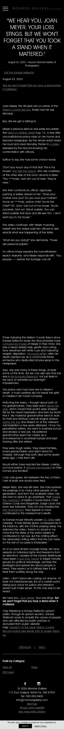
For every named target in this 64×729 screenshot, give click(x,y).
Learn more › (40, 726)
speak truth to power (39, 631)
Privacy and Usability (32, 707)
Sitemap (32, 704)
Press (34, 667)
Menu (5, 8)
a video (54, 144)
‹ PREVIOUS (24, 647)
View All (7, 667)
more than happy (28, 558)
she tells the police (24, 171)
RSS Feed (8, 672)
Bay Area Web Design (32, 711)
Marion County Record (16, 109)
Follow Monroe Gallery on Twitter (32, 684)
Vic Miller (49, 519)
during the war (11, 422)
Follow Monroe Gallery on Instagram (39, 684)
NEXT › (42, 647)
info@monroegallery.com (32, 700)
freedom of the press (22, 627)
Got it (25, 726)
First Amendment (13, 510)
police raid (19, 631)
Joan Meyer (27, 597)
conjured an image (15, 344)
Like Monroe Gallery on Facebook (25, 684)
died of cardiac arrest (21, 132)
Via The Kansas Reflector (19, 72)
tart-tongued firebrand (24, 376)
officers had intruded (38, 467)
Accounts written (37, 353)
